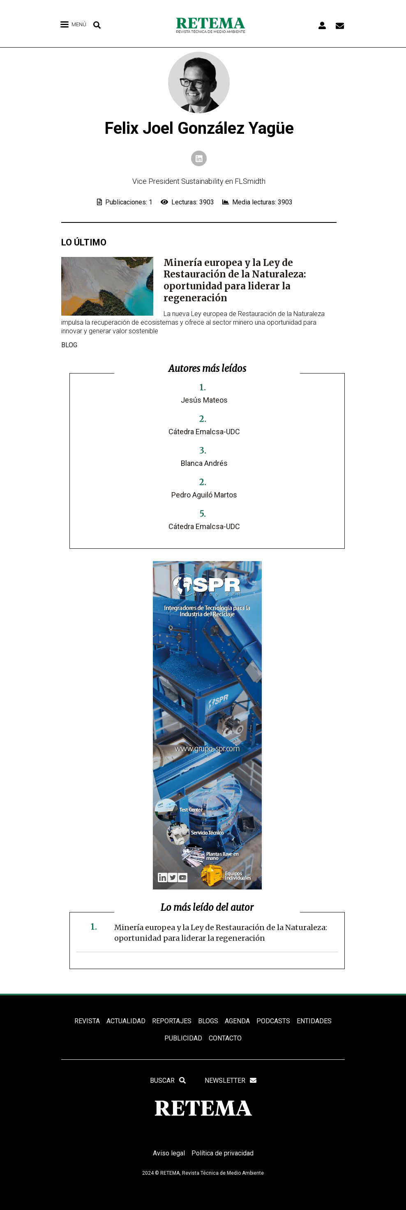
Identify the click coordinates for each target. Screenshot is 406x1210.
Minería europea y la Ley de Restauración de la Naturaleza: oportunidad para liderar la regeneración (235, 280)
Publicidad (183, 1038)
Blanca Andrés (204, 463)
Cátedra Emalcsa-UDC (204, 431)
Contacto (225, 1038)
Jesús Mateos (204, 400)
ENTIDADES (314, 1021)
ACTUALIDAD (125, 1021)
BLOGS (208, 1021)
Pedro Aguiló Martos (204, 494)
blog (69, 345)
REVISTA (87, 1021)
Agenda (237, 1021)
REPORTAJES (171, 1021)
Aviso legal (169, 1153)
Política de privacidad (222, 1153)
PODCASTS (273, 1021)
